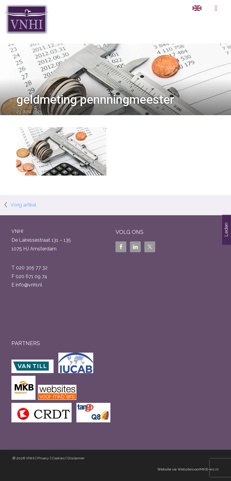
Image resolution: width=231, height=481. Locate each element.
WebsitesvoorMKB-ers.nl (197, 469)
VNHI (30, 458)
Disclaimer (76, 458)
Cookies (58, 458)
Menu (216, 8)
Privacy (43, 458)
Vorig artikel (23, 205)
